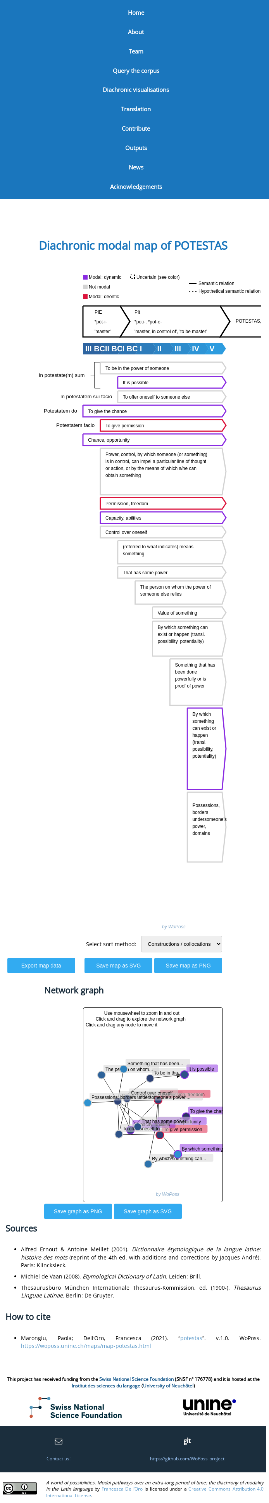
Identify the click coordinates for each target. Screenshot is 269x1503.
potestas (191, 1338)
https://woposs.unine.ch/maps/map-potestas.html (86, 1345)
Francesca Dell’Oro (122, 1489)
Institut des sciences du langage (106, 1385)
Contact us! (59, 1458)
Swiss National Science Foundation (136, 1379)
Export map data (41, 965)
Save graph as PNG (78, 1211)
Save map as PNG (188, 965)
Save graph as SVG (148, 1211)
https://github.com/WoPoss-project (187, 1458)
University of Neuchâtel (168, 1385)
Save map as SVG (118, 965)
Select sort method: (111, 944)
